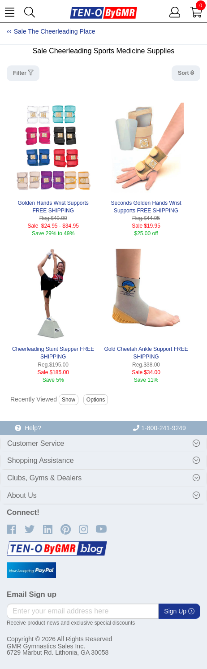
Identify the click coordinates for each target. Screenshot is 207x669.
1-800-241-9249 (159, 428)
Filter (20, 73)
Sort (184, 73)
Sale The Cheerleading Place (54, 31)
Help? (28, 428)
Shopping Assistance (40, 460)
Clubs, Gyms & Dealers (44, 478)
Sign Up (179, 611)
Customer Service (35, 443)
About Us (22, 495)
